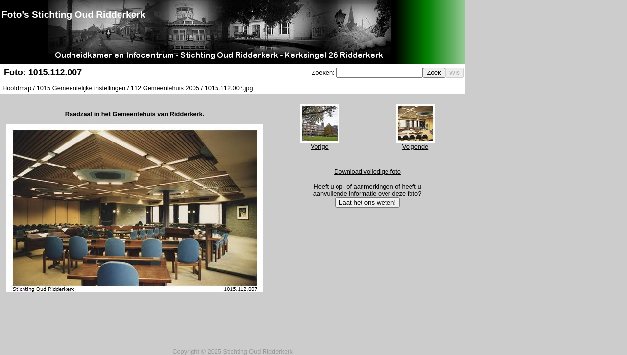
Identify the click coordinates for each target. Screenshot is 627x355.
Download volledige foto (367, 171)
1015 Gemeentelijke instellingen (81, 88)
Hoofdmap (16, 88)
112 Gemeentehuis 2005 (165, 88)
